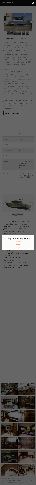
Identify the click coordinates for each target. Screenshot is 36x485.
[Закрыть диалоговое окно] (33, 3)
